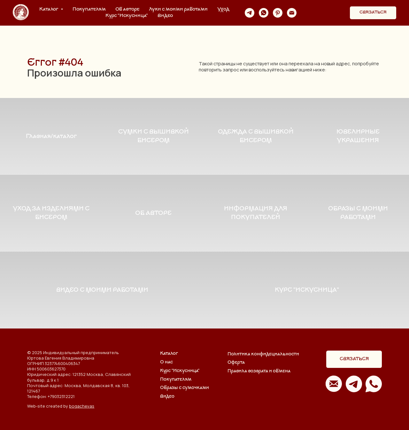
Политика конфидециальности (263, 354)
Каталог (169, 353)
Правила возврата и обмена (259, 371)
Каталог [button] (49, 9)
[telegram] (249, 13)
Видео (165, 16)
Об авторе (127, 9)
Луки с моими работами (178, 9)
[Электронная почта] (292, 13)
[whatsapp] (263, 13)
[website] (306, 13)
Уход (223, 9)
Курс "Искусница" (126, 16)
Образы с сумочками (184, 388)
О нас (166, 362)
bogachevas (81, 406)
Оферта (236, 362)
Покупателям (89, 9)
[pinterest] (277, 13)
